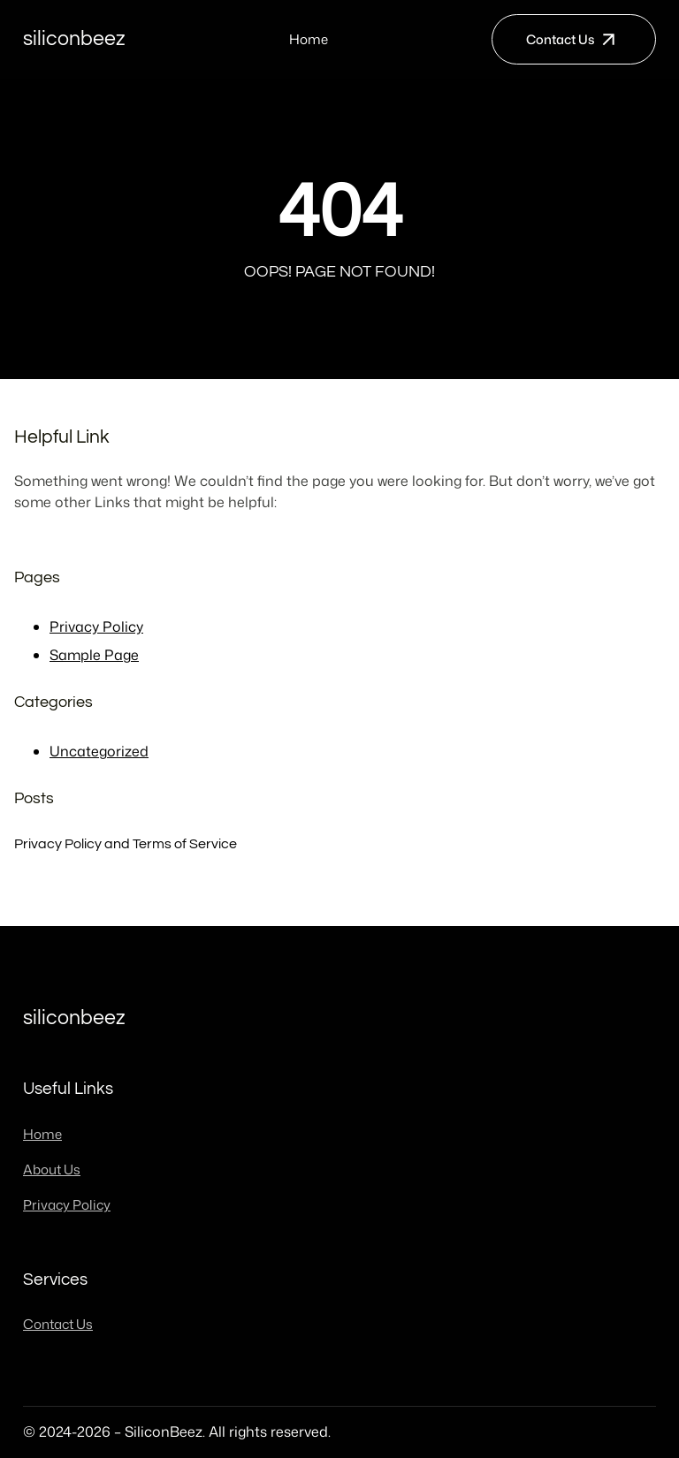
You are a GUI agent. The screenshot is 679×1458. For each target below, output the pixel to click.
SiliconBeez (74, 38)
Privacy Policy (96, 626)
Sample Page (94, 654)
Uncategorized (99, 751)
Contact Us (560, 39)
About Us (51, 1169)
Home (308, 39)
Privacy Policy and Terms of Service (125, 844)
